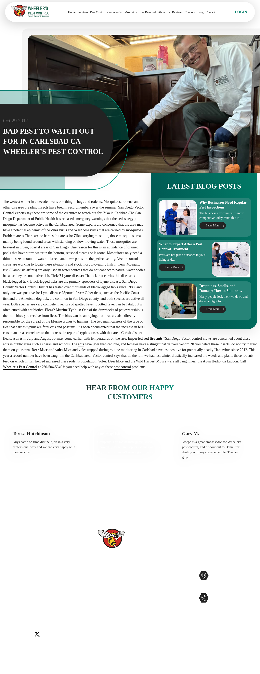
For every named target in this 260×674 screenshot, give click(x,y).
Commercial (114, 12)
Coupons (190, 12)
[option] (45, 461)
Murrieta (25, 604)
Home (72, 12)
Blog (201, 12)
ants (81, 356)
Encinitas (41, 599)
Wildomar (12, 609)
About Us (164, 12)
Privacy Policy (105, 639)
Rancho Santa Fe (46, 604)
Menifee (11, 604)
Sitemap (100, 633)
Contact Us (102, 600)
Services (83, 12)
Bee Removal (148, 12)
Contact (210, 12)
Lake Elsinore (59, 599)
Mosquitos (131, 12)
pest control (122, 379)
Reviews (177, 12)
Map (251, 588)
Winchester (29, 609)
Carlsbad (11, 599)
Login (241, 12)
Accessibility (103, 626)
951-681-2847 (228, 606)
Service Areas (104, 620)
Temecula (67, 604)
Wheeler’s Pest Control (20, 379)
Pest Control (97, 12)
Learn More (212, 231)
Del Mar (26, 599)
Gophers (150, 600)
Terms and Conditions (110, 646)
